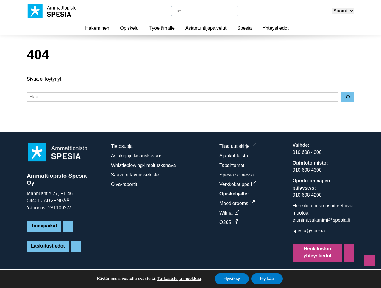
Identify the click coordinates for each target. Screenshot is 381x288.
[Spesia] (255, 28)
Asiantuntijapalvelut (206, 28)
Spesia (244, 28)
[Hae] (233, 11)
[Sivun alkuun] (369, 260)
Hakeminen (97, 28)
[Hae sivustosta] (199, 11)
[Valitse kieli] (343, 11)
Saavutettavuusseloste (135, 174)
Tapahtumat (231, 165)
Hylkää (267, 278)
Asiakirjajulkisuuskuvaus (137, 155)
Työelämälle (161, 28)
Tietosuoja (122, 146)
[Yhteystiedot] (292, 28)
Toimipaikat (44, 225)
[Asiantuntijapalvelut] (230, 28)
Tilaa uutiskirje (237, 146)
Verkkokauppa (237, 184)
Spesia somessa (236, 174)
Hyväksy (232, 278)
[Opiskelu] (142, 28)
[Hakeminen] (112, 28)
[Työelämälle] (178, 28)
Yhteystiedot (276, 28)
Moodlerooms (236, 203)
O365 (228, 222)
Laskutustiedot (48, 245)
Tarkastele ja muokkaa (179, 278)
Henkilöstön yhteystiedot (317, 252)
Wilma (229, 212)
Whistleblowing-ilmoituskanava (143, 165)
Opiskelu (129, 28)
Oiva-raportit (124, 184)
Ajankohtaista (233, 155)
